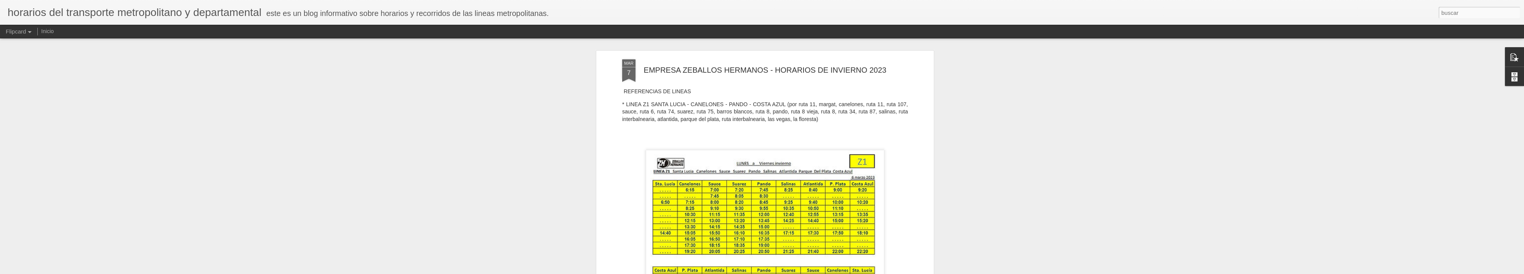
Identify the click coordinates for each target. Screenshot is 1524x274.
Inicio (47, 31)
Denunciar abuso (817, 270)
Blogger (791, 270)
